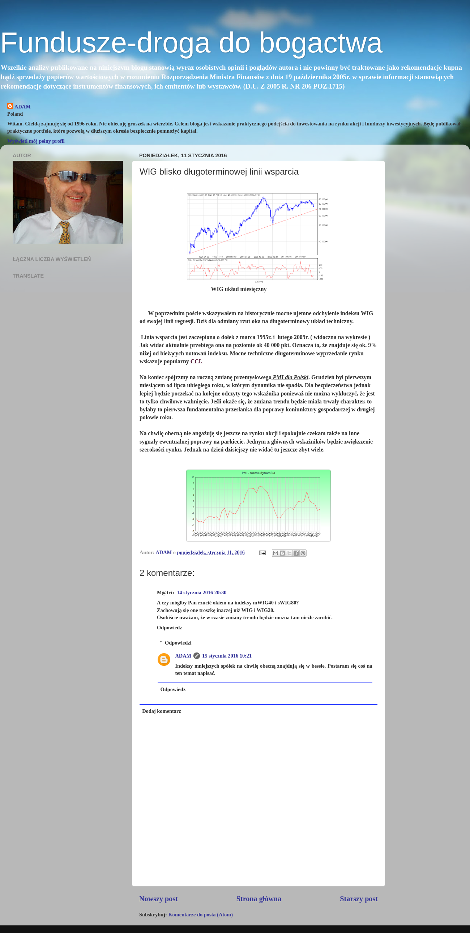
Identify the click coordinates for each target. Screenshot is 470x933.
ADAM (22, 107)
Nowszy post (158, 899)
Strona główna (259, 899)
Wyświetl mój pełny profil (36, 141)
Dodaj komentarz (161, 711)
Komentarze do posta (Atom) (200, 914)
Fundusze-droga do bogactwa (191, 42)
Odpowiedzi (178, 643)
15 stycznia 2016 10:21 (227, 656)
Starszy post (359, 899)
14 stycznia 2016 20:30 (201, 592)
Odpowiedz (169, 627)
